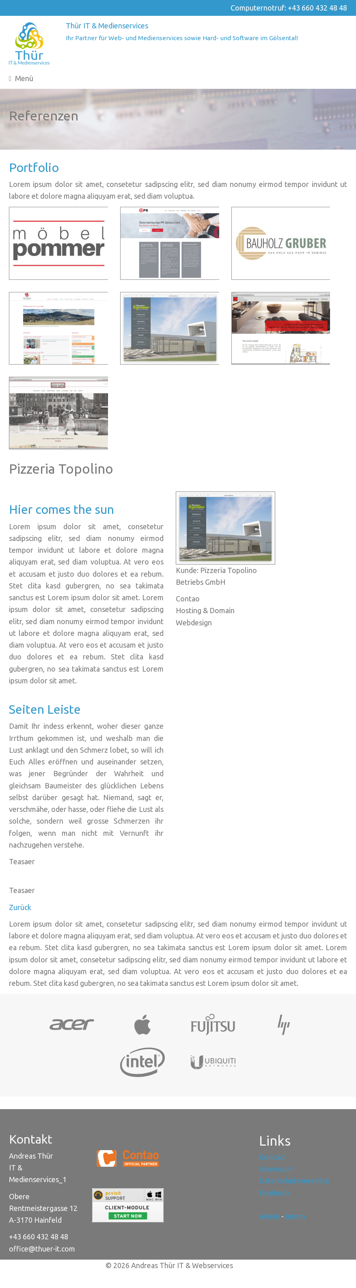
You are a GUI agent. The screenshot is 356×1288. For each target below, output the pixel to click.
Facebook (274, 1193)
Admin (269, 1216)
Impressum (277, 1169)
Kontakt (272, 1157)
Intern (295, 1216)
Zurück (20, 907)
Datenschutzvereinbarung (301, 1180)
